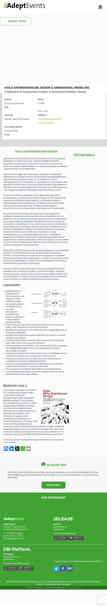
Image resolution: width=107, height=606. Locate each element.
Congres (43, 581)
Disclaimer (77, 588)
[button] (56, 568)
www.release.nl (60, 527)
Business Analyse (30, 581)
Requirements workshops (89, 581)
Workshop (66, 584)
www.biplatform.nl (11, 557)
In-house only (70, 581)
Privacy (69, 588)
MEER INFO (53, 485)
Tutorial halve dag (52, 584)
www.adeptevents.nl (15, 538)
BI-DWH (10, 581)
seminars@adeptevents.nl (49, 119)
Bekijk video (15, 21)
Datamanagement (56, 581)
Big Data (18, 581)
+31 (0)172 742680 (46, 123)
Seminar (40, 584)
